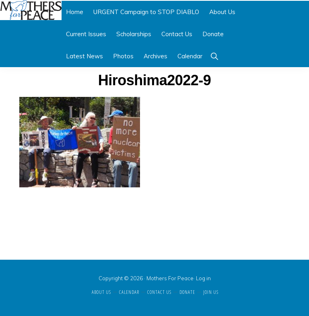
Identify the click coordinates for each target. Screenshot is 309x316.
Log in (203, 278)
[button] (214, 56)
